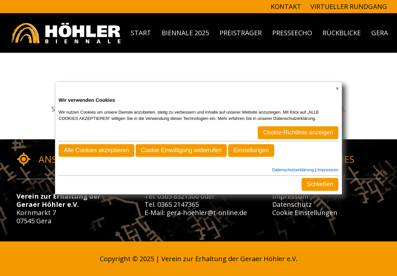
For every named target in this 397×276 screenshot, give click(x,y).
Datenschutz (292, 204)
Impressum (290, 196)
